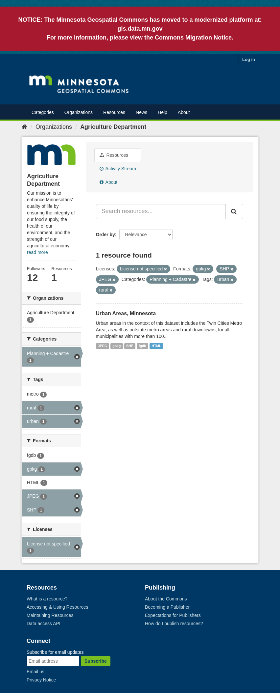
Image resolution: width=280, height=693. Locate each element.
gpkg (116, 346)
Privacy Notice (41, 679)
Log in (248, 59)
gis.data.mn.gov (139, 28)
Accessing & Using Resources (57, 607)
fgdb (142, 346)
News (141, 112)
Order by (105, 234)
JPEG (102, 346)
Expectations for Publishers (173, 615)
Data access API (43, 623)
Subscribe (95, 661)
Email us (35, 671)
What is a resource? (47, 598)
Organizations (78, 112)
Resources (114, 112)
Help (162, 112)
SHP (129, 346)
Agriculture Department (113, 127)
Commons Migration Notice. (194, 37)
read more (37, 252)
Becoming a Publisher (167, 607)
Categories (43, 112)
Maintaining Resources (50, 615)
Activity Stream (118, 168)
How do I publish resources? (174, 623)
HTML (156, 346)
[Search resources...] (161, 211)
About (184, 112)
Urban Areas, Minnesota (126, 313)
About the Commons (166, 598)
